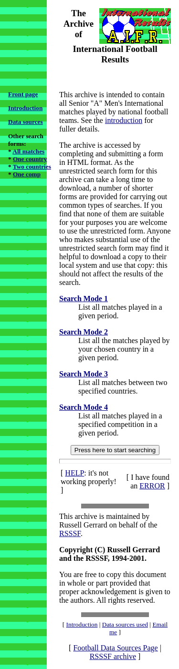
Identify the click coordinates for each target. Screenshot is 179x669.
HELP (74, 473)
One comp (27, 174)
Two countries (32, 166)
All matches (28, 151)
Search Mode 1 (83, 298)
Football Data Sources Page (115, 648)
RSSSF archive (113, 656)
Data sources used (125, 624)
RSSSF (70, 533)
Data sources (25, 121)
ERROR (152, 486)
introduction (123, 120)
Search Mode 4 (83, 407)
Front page (23, 94)
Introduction (25, 108)
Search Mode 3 (83, 374)
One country (30, 158)
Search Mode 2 (83, 332)
